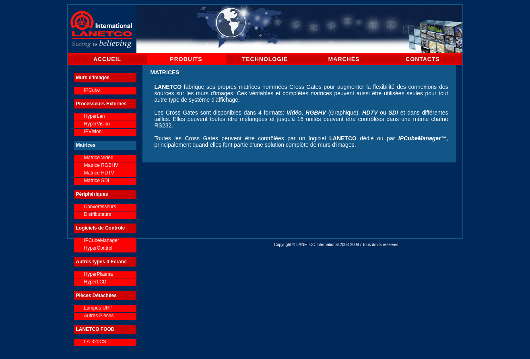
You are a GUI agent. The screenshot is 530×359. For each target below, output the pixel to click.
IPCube (92, 90)
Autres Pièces (99, 315)
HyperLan (94, 116)
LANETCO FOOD (95, 329)
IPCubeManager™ (422, 138)
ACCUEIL (107, 59)
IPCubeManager (101, 240)
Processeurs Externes (101, 104)
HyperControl (98, 248)
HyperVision (97, 124)
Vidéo (294, 112)
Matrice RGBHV (101, 165)
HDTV (369, 112)
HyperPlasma (98, 274)
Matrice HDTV (99, 173)
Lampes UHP (98, 308)
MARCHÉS (344, 59)
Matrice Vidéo (98, 157)
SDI (393, 112)
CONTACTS (423, 59)
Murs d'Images (93, 77)
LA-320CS (95, 342)
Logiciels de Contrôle (100, 228)
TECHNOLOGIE (265, 59)
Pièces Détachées (96, 295)
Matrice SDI (96, 180)
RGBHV (315, 112)
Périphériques (92, 194)
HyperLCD (95, 282)
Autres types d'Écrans (101, 262)
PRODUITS (186, 59)
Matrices (86, 145)
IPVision (93, 131)
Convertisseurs (100, 206)
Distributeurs (97, 214)
